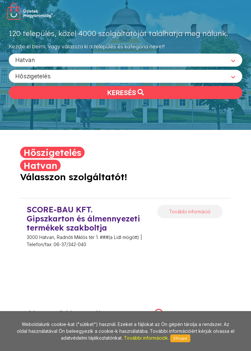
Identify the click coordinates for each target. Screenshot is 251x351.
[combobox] (125, 62)
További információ (189, 211)
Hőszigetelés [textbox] (33, 78)
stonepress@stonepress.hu (38, 306)
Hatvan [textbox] (25, 61)
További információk (146, 338)
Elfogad (180, 338)
